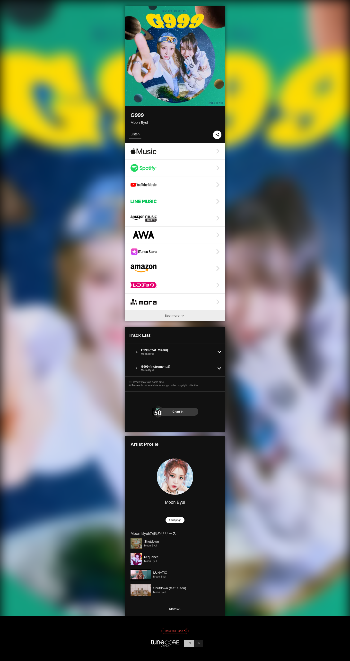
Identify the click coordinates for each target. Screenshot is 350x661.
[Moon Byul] (175, 476)
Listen (135, 134)
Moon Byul (139, 122)
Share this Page (175, 630)
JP (198, 643)
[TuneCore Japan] (165, 645)
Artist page (175, 520)
